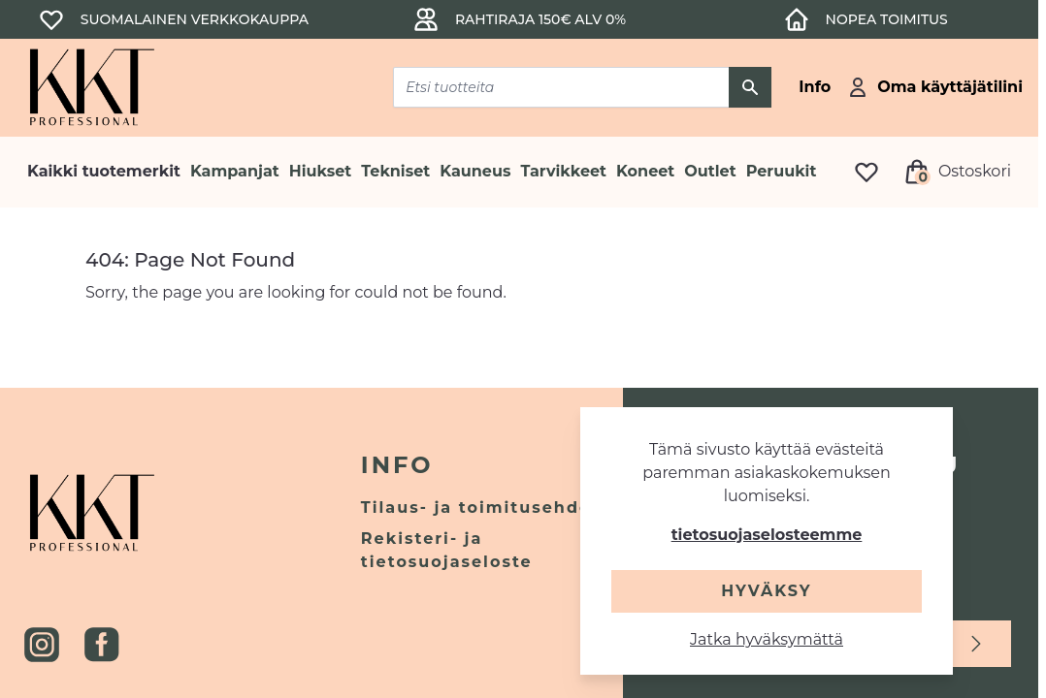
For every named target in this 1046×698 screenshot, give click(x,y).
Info (397, 465)
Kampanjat (234, 171)
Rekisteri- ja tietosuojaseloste (447, 550)
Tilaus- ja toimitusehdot (481, 507)
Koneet (645, 171)
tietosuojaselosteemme (767, 534)
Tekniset (395, 171)
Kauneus (475, 171)
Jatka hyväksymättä (766, 639)
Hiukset (320, 171)
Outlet (709, 171)
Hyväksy (766, 591)
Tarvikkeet (563, 171)
